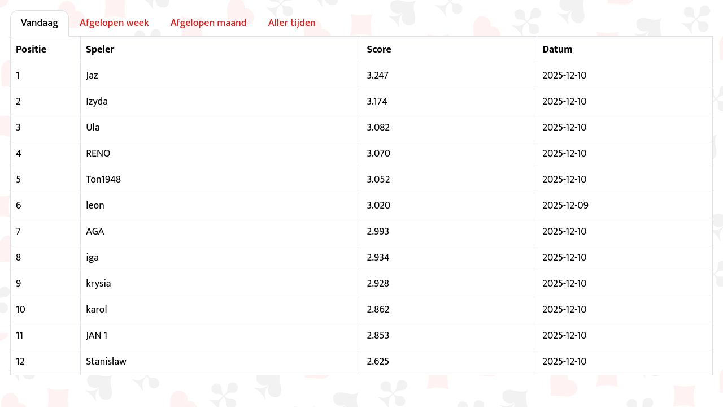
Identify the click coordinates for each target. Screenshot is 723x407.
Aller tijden (292, 23)
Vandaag (39, 23)
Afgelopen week (114, 23)
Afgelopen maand (209, 23)
